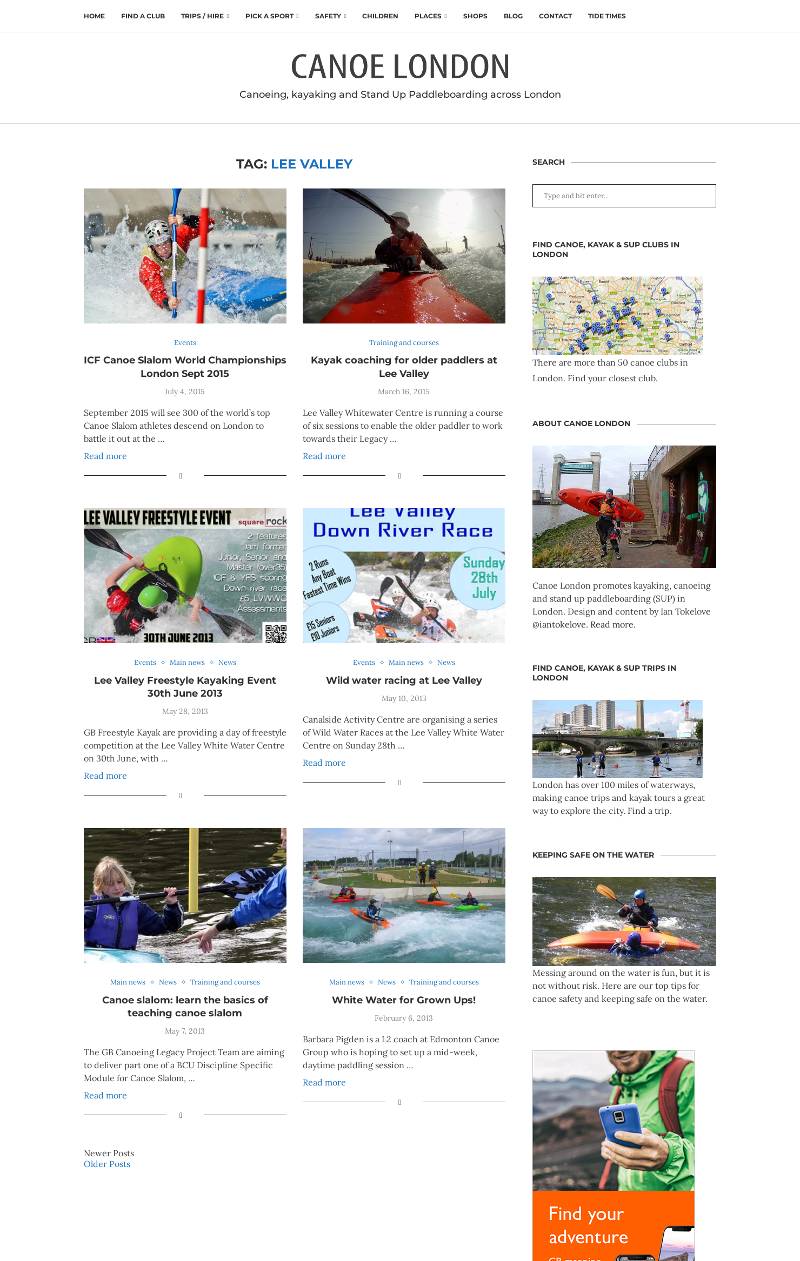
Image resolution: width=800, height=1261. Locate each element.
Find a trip (649, 810)
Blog (513, 16)
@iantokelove (559, 624)
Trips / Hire (202, 16)
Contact (555, 16)
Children (380, 16)
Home (94, 16)
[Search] (710, 16)
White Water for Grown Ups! (404, 1000)
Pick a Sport (269, 16)
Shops (475, 16)
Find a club (143, 16)
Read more (105, 455)
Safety (328, 16)
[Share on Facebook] (180, 476)
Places (428, 16)
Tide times (607, 16)
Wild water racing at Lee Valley (404, 680)
